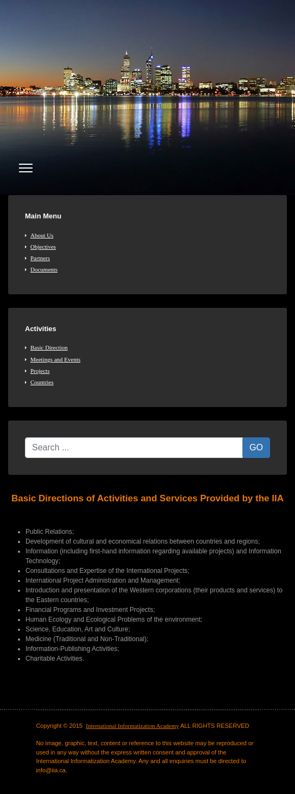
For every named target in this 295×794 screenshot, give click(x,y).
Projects (39, 370)
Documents (43, 269)
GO (256, 447)
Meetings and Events (55, 359)
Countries (42, 382)
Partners (40, 258)
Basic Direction (49, 347)
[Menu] (26, 168)
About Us (41, 235)
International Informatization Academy (132, 725)
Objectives (43, 246)
